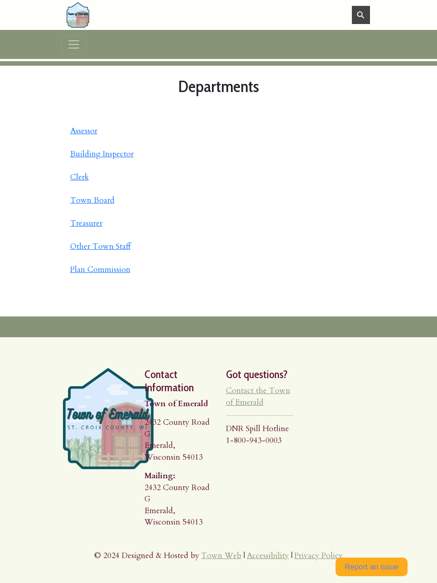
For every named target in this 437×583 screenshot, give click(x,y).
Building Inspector (102, 154)
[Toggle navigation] (73, 44)
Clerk (79, 177)
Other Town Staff (100, 246)
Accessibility (268, 555)
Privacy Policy (318, 555)
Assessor (83, 131)
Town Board (92, 200)
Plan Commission (100, 269)
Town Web (221, 555)
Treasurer (86, 223)
